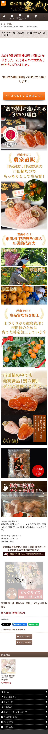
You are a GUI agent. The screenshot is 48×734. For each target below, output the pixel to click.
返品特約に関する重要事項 (13, 630)
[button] (3, 3)
